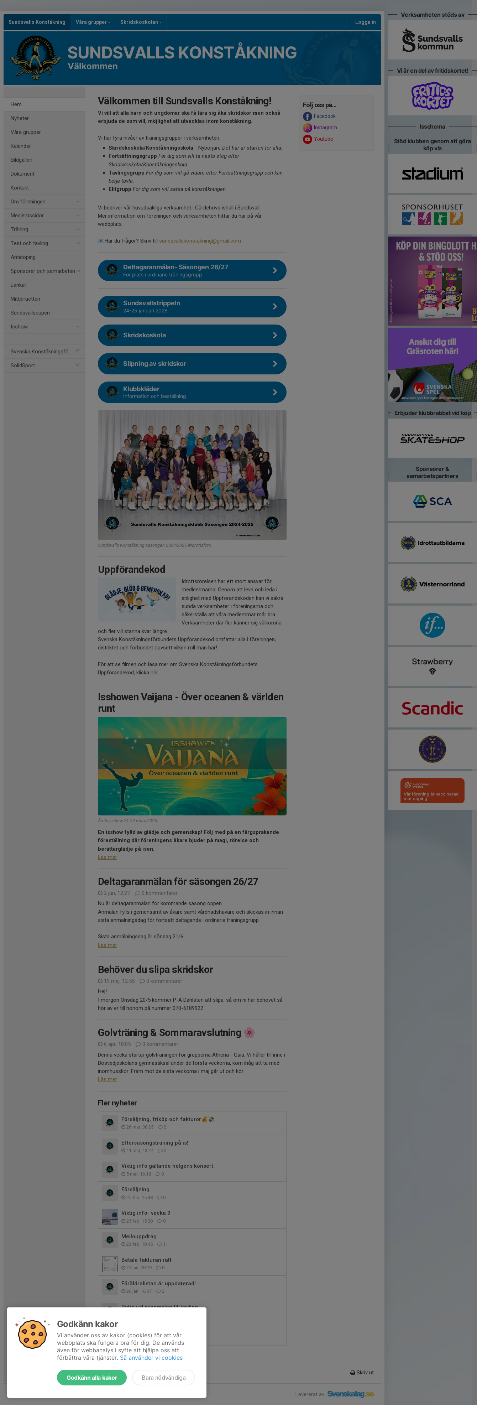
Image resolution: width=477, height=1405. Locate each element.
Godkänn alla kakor (92, 1377)
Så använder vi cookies (151, 1357)
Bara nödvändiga (163, 1377)
